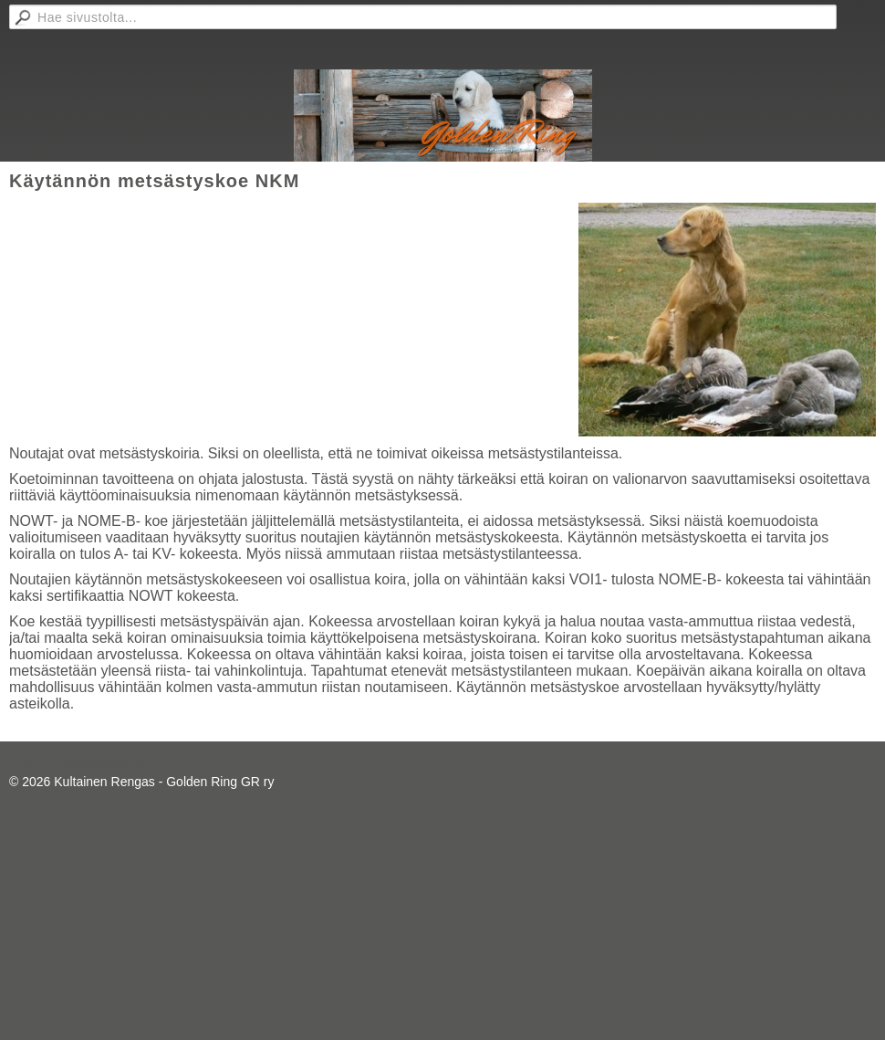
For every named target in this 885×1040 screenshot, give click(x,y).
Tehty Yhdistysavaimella (77, 761)
